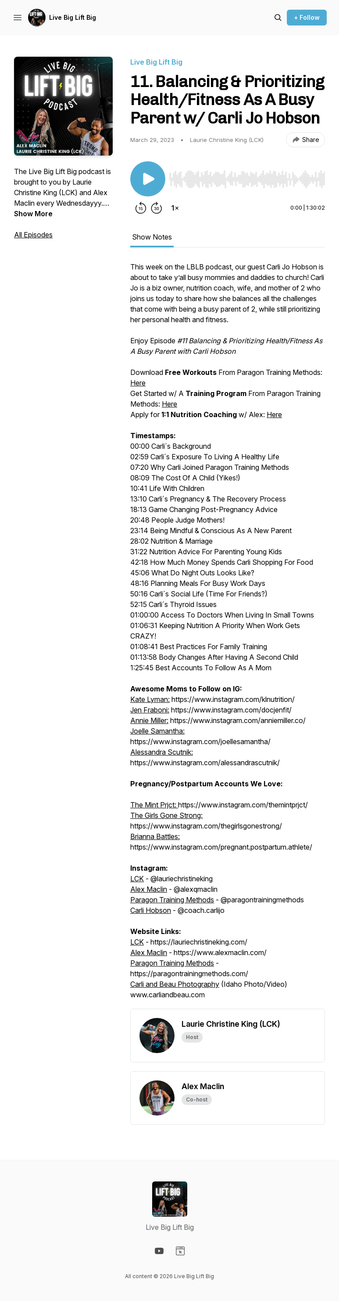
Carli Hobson (150, 910)
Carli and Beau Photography (174, 984)
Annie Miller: (149, 720)
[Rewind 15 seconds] (141, 208)
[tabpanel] (227, 635)
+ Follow (307, 17)
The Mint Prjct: (154, 804)
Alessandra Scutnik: (161, 752)
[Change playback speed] (175, 208)
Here (138, 382)
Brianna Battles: (155, 836)
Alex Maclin (148, 889)
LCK (137, 878)
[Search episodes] (278, 17)
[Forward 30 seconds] (156, 208)
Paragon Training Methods (172, 899)
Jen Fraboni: (149, 709)
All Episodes (33, 234)
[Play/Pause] (147, 178)
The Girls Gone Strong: (166, 815)
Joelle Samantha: (157, 731)
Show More (33, 213)
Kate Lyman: (150, 699)
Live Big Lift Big (72, 17)
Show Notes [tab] (152, 237)
